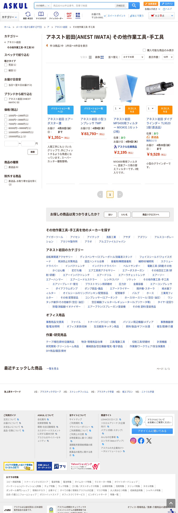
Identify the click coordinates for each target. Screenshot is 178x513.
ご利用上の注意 (78, 434)
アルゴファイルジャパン (112, 241)
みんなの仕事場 (109, 437)
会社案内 (43, 419)
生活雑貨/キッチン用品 (106, 326)
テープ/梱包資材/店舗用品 (60, 341)
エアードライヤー (119, 288)
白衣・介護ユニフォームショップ (21, 495)
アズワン (142, 237)
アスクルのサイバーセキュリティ (49, 439)
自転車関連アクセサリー (59, 256)
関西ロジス (151, 141)
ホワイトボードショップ (126, 482)
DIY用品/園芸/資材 (56, 350)
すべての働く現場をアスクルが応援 (76, 490)
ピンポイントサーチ (97, 495)
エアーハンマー (54, 279)
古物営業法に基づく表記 (80, 439)
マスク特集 (102, 490)
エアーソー (158, 275)
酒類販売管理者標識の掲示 (80, 446)
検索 (134, 5)
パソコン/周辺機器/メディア (138, 322)
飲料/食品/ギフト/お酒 (138, 326)
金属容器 (138, 284)
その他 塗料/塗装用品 (144, 306)
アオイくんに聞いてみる (152, 430)
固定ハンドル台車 (94, 261)
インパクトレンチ (75, 266)
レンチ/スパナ (111, 279)
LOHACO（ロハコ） (111, 419)
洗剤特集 (120, 486)
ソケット (131, 279)
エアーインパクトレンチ (76, 275)
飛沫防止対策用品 (68, 261)
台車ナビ (52, 490)
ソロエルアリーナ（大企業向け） (113, 425)
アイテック (93, 237)
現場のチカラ (39, 490)
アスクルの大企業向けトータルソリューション (113, 450)
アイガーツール (54, 237)
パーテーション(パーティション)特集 (23, 486)
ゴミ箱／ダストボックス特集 (85, 486)
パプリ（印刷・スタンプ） (112, 431)
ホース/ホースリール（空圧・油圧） (143, 297)
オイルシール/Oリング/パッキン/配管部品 (85, 293)
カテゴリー (9, 17)
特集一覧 (114, 495)
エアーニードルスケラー (83, 279)
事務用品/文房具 (55, 322)
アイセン (75, 237)
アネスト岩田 (61, 27)
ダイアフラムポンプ (67, 288)
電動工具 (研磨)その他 (159, 266)
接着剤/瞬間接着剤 (121, 261)
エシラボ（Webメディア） (112, 442)
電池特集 (67, 482)
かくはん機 (58, 270)
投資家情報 (44, 423)
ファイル (76, 322)
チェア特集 (49, 486)
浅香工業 (111, 237)
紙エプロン (127, 392)
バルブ (135, 293)
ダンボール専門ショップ (17, 490)
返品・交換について (13, 430)
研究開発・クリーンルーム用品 (62, 346)
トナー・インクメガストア (36, 482)
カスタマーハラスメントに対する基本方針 (49, 432)
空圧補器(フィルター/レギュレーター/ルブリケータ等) (121, 302)
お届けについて (12, 423)
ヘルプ (168, 9)
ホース (150, 293)
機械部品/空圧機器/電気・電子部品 (104, 346)
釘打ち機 (77, 270)
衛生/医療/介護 (165, 326)
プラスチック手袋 (105, 392)
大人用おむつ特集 (118, 490)
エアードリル (104, 275)
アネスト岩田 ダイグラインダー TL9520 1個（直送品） (159, 123)
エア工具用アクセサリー (101, 270)
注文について (11, 419)
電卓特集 (55, 482)
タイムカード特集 (83, 482)
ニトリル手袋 (147, 392)
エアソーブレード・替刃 (65, 284)
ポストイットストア (49, 495)
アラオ (88, 241)
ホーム (7, 27)
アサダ (126, 237)
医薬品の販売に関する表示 (80, 454)
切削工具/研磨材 (141, 341)
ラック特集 (63, 486)
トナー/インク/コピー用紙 (102, 322)
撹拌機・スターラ (145, 288)
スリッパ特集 (133, 486)
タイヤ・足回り (165, 302)
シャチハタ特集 (153, 490)
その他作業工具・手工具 (156, 279)
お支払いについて (13, 427)
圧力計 (122, 284)
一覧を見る (53, 368)
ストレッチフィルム (79, 392)
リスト (86, 57)
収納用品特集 (136, 490)
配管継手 (120, 293)
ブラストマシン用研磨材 (98, 284)
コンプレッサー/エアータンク (101, 297)
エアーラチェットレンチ (131, 275)
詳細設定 (120, 6)
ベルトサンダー (131, 266)
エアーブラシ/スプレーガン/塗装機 (107, 306)
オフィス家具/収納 (77, 326)
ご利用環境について (80, 430)
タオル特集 (148, 486)
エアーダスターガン (133, 270)
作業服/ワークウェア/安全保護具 (147, 346)
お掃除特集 (107, 486)
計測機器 (162, 341)
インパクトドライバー (104, 266)
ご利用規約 (76, 423)
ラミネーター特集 (103, 482)
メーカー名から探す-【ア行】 (29, 27)
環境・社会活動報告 (48, 427)
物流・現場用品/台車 (92, 341)
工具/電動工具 (117, 341)
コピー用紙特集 (13, 482)
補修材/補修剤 (146, 261)
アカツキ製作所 (69, 241)
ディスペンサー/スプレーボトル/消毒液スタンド (106, 256)
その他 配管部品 (69, 297)
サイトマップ (75, 419)
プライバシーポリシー (81, 427)
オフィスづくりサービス (73, 495)
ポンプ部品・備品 (94, 288)
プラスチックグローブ (50, 392)
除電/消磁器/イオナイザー (66, 306)
